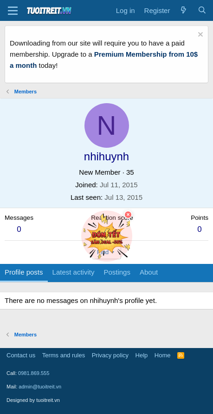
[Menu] (13, 10)
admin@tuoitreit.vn (40, 386)
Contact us (20, 355)
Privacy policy (110, 355)
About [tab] (149, 272)
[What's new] (183, 10)
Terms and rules (63, 355)
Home (163, 355)
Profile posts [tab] (24, 272)
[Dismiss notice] (199, 35)
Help (142, 355)
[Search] (202, 10)
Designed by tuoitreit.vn (33, 400)
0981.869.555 (33, 373)
